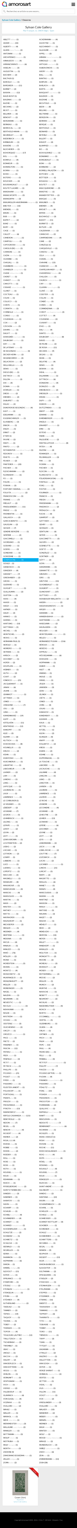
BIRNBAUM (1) (11, 142)
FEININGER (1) (47, 453)
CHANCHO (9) (48, 266)
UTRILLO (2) (47, 1353)
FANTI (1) (9, 443)
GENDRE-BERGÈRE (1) (16, 531)
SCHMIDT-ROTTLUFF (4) (51, 1222)
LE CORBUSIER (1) (11, 800)
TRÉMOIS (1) (49, 1335)
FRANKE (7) (11, 499)
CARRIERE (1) (11, 252)
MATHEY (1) (14, 910)
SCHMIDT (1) (10, 1222)
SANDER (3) (11, 1193)
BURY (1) (8, 227)
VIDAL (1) (45, 1385)
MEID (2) (44, 928)
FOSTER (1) (47, 489)
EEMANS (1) (46, 415)
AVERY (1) (46, 71)
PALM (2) (46, 1041)
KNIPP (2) (46, 740)
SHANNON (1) (12, 1257)
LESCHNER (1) (48, 829)
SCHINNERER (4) (12, 1218)
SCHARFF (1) (10, 1208)
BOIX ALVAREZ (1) (49, 153)
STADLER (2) (46, 1278)
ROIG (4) (47, 1154)
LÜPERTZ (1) (11, 871)
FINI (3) (45, 461)
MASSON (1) (46, 903)
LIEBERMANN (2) (48, 843)
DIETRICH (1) (11, 376)
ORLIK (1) (45, 1031)
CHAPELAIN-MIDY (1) (50, 269)
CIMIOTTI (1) (10, 284)
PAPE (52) (44, 1045)
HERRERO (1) (12, 648)
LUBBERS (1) (11, 861)
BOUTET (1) (46, 184)
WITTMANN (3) (13, 1434)
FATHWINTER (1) (18, 450)
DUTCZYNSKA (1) (50, 407)
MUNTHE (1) (47, 988)
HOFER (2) (9, 662)
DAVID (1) (46, 340)
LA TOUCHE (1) (48, 761)
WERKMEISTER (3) (14, 1423)
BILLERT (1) (45, 138)
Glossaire (55, 1520)
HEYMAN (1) (11, 652)
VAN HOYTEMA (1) (13, 1367)
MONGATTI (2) (47, 956)
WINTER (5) (47, 1431)
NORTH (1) (46, 1013)
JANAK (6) (9, 687)
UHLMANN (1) (47, 1349)
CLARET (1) (9, 291)
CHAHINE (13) (47, 262)
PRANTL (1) (9, 1098)
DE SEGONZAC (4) (16, 351)
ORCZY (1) (9, 1031)
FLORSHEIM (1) (12, 475)
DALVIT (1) (10, 333)
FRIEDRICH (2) (49, 507)
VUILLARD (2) (12, 1406)
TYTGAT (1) (47, 1346)
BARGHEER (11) (12, 85)
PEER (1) (9, 1055)
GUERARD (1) (11, 584)
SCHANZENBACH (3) (50, 1204)
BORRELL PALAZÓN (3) (51, 170)
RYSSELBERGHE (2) (14, 1186)
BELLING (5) (46, 110)
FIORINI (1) (46, 464)
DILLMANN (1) (48, 376)
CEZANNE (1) (10, 259)
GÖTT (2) (45, 560)
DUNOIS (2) (46, 404)
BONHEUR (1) (10, 163)
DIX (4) (8, 383)
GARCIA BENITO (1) (15, 521)
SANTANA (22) (48, 1197)
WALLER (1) (10, 1413)
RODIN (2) (10, 1151)
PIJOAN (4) (45, 1077)
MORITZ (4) (10, 970)
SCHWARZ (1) (11, 1236)
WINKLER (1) (11, 1431)
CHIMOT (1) (11, 280)
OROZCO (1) (14, 1034)
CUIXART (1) (47, 322)
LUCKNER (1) (51, 864)
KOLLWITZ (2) (47, 744)
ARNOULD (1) (47, 61)
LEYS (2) (45, 839)
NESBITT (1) (48, 995)
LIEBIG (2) (9, 846)
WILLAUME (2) (14, 1427)
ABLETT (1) (11, 39)
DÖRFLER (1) (11, 390)
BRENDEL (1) (10, 209)
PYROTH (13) (11, 1108)
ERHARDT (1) (49, 425)
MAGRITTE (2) (47, 878)
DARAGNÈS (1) (14, 337)
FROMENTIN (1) (12, 514)
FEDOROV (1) (12, 453)
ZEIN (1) (44, 1455)
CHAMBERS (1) (14, 266)
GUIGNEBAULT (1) (48, 584)
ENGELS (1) (46, 422)
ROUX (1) (9, 1176)
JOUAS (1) (46, 708)
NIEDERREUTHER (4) (51, 1006)
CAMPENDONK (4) (50, 238)
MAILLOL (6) (47, 882)
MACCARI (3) (10, 875)
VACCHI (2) (10, 1356)
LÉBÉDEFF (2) (10, 807)
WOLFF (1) (10, 1438)
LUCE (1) (11, 864)
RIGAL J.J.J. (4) (9, 1140)
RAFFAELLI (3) (50, 1112)
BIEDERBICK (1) (13, 138)
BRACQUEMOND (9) (49, 188)
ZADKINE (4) (8, 1452)
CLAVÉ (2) (46, 291)
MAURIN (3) (47, 914)
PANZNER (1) (10, 1045)
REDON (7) (10, 1123)
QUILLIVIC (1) (47, 1108)
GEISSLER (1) (46, 528)
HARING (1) (10, 620)
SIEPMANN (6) (12, 1261)
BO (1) (43, 149)
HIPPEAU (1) (48, 652)
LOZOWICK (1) (47, 857)
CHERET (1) (10, 276)
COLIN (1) (9, 298)
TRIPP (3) (46, 1338)
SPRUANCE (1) (12, 1278)
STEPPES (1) (47, 1292)
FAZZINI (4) (46, 450)
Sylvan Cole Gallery (11, 20)
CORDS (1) (45, 305)
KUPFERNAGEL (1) (49, 758)
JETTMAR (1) (11, 698)
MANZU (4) (47, 889)
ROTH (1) (9, 1169)
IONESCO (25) (12, 680)
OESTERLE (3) (12, 1023)
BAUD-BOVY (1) (10, 96)
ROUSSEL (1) (12, 1172)
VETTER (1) (46, 1381)
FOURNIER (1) (50, 492)
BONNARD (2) (47, 167)
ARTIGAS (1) (48, 64)
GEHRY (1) (45, 524)
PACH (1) (45, 1038)
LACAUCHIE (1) (49, 769)
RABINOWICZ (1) (13, 1112)
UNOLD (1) (9, 1353)
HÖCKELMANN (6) (50, 655)
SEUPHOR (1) (47, 1254)
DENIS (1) (10, 369)
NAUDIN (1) (11, 995)
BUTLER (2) (45, 227)
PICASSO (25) (11, 1073)
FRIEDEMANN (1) (48, 503)
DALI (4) (45, 330)
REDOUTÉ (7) (50, 1123)
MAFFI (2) (44, 875)
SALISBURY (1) (50, 1190)
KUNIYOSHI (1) (12, 758)
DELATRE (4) (47, 361)
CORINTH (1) (10, 308)
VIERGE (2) (10, 1388)
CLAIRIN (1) (49, 287)
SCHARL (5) (46, 1208)
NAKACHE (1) (48, 992)
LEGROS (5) (11, 815)
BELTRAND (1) (48, 114)
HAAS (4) (9, 599)
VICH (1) (9, 1385)
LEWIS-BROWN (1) (13, 839)
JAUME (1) (10, 691)
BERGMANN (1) (12, 121)
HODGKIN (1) (48, 659)
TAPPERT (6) (47, 1314)
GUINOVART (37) (48, 592)
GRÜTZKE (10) (49, 581)
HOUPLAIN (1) (12, 666)
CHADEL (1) (46, 259)
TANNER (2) (10, 1310)
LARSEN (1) (45, 786)
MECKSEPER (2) (13, 924)
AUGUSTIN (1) (11, 71)
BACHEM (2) (10, 75)
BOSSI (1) (10, 174)
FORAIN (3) (9, 485)
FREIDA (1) (46, 499)
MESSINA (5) (12, 938)
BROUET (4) (47, 209)
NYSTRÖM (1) (12, 1016)
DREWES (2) (11, 397)
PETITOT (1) (52, 1062)
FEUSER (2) (10, 461)
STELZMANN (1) (48, 1289)
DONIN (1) (11, 386)
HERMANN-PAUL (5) (11, 641)
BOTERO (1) (12, 177)
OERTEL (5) (46, 1020)
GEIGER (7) (9, 528)
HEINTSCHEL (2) (13, 634)
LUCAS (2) (46, 861)
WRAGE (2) (46, 1441)
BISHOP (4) (46, 142)
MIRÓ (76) (9, 953)
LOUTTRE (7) (47, 854)
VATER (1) (45, 1367)
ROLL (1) (9, 1158)
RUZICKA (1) (46, 1183)
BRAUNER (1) (47, 202)
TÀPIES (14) (10, 1314)
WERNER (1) (46, 1423)
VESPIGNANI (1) (12, 1381)
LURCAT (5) (46, 871)
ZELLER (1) (11, 1459)
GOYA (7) (46, 563)
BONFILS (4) (10, 160)
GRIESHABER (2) (11, 577)
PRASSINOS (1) (48, 1098)
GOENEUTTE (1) (49, 546)
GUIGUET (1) (14, 588)
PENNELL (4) (47, 1059)
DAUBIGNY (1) (13, 340)
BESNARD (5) (47, 131)
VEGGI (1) (10, 1370)
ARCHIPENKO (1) (14, 57)
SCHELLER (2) (48, 1211)
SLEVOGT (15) (11, 1271)
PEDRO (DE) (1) (47, 1052)
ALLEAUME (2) (48, 50)
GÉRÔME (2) (12, 535)
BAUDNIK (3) (12, 99)
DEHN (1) (45, 358)
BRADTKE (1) (47, 192)
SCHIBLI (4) (12, 1215)
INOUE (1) (45, 676)
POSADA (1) (50, 1094)
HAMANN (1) (46, 613)
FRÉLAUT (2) (10, 503)
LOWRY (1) (9, 857)
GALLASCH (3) (11, 517)
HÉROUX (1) (46, 645)
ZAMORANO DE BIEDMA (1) (17, 1455)
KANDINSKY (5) (48, 715)
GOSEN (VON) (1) (13, 560)
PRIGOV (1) (10, 1101)
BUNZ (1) (10, 223)
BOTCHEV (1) (46, 174)
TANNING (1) (48, 1310)
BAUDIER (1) (46, 96)
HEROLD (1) (9, 645)
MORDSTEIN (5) (14, 963)
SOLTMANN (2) (47, 1271)
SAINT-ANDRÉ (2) (51, 1186)
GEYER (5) (48, 535)
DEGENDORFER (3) (13, 358)
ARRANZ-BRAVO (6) (15, 64)
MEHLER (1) (11, 928)
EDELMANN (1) (12, 415)
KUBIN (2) (45, 751)
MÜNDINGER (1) (13, 988)
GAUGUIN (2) (10, 524)
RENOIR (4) (13, 1130)
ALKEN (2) (12, 50)
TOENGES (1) (11, 1328)
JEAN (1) (45, 691)
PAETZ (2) (9, 1041)
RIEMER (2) (10, 1137)
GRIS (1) (44, 577)
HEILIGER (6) (48, 630)
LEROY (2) (10, 829)
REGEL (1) (9, 1126)
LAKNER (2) (10, 772)
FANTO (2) (11, 446)
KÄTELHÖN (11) (13, 723)
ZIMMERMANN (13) (49, 1459)
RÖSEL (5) (45, 1161)
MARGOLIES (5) (12, 896)
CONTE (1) (11, 305)
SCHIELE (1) (46, 1215)
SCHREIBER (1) (48, 1229)
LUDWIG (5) (11, 868)
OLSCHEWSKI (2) (12, 1027)
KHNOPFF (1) (12, 730)
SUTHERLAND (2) (15, 1303)
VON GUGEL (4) (12, 1399)
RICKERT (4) (12, 1133)
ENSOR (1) (10, 425)
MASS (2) (9, 903)
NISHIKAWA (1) (13, 1009)
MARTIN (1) (11, 900)
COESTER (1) (46, 294)
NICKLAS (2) (46, 1002)
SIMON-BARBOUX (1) (51, 1264)
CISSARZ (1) (14, 287)
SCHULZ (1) (48, 1232)
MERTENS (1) (13, 935)
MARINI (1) (46, 896)
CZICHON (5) (12, 326)
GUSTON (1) (10, 595)
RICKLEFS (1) (46, 1133)
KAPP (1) (9, 719)
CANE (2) (45, 241)
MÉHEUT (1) (47, 924)
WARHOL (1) (10, 1416)
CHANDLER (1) (14, 269)
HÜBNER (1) (11, 669)
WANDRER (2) (47, 1413)
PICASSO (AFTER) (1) (50, 1073)
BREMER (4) (46, 206)
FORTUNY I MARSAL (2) (16, 489)
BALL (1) (45, 75)
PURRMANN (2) (47, 1105)
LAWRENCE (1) (47, 793)
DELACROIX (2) (12, 361)
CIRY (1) (45, 284)
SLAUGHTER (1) (47, 1268)
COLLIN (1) (46, 298)
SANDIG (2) (46, 1193)
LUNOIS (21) (48, 868)
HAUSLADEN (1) (48, 627)
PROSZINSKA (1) (12, 1105)
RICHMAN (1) (47, 1130)
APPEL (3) (45, 53)
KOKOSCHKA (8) (12, 744)
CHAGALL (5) (10, 262)
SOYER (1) (10, 1275)
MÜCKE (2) (47, 977)
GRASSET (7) (11, 574)
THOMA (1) (10, 1321)
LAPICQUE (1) (12, 786)
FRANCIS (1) (46, 496)
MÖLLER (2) (10, 956)
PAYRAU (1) (12, 1052)
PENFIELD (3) (11, 1059)
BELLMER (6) (10, 114)
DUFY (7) (45, 400)
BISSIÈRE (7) (11, 145)
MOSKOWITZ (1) (11, 974)
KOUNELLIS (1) (12, 747)
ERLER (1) (9, 429)
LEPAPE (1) (11, 825)
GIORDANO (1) (11, 542)
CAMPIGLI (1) (12, 241)
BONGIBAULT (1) (49, 160)
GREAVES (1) (47, 574)
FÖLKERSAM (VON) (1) (51, 478)
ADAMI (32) (10, 43)
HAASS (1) (9, 602)
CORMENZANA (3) (49, 308)
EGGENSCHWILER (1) (14, 418)
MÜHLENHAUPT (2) (13, 981)
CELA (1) (47, 255)
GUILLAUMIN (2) (13, 592)
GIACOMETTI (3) (49, 538)
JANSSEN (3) (46, 687)
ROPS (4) (50, 1158)
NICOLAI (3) (15, 1006)
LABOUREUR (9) (14, 769)
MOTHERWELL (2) (49, 974)
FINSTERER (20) (12, 464)
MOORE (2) (46, 960)
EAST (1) (9, 411)
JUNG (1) (10, 712)
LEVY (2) (45, 836)
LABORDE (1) (46, 765)
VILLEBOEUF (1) (12, 1392)
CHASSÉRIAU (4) (50, 273)
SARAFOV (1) (11, 1200)
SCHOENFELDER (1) (14, 1229)
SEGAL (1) (46, 1246)
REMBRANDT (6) (53, 1126)
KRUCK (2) (11, 751)
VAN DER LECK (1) (12, 1363)
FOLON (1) (12, 482)
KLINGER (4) (46, 737)
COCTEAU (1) (11, 294)
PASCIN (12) (10, 1048)
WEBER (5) (48, 1416)
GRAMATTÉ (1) (48, 570)
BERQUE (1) (46, 124)
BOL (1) (10, 156)
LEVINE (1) (45, 832)
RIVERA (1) (10, 1144)
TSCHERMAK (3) (12, 1342)
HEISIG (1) (10, 638)
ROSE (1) (9, 1161)
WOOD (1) (50, 1438)
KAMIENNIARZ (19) (13, 715)
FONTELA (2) (46, 482)
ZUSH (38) (43, 1462)
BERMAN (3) (47, 121)
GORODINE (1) (12, 556)
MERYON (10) (47, 935)
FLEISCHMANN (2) (13, 471)
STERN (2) (10, 1296)
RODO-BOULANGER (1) (52, 1151)
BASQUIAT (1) (49, 92)
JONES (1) (12, 701)
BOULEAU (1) (47, 181)
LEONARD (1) (48, 822)
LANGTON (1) (47, 783)
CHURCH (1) (50, 280)
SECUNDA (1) (47, 1243)
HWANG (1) (45, 673)
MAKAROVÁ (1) (11, 885)
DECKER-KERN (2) (13, 354)
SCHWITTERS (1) (48, 1239)
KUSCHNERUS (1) (13, 761)
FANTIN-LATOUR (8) (53, 443)
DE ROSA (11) (48, 347)
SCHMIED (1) (14, 1225)
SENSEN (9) (45, 1250)
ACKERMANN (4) (48, 39)
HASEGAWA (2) (48, 623)
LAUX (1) (10, 793)
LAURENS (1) (48, 790)
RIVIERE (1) (46, 1144)
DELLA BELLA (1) (13, 365)
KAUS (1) (44, 723)
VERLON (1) (10, 1374)
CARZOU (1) (46, 252)
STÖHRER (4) (11, 1300)
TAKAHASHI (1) (48, 1307)
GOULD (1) (8, 563)
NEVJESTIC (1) (12, 1002)
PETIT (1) (9, 1062)
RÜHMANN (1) (11, 1179)
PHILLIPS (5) (10, 1069)
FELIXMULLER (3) (49, 457)
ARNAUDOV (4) (12, 61)
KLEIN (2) (46, 733)
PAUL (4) (45, 1048)
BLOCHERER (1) (11, 149)
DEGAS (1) (45, 354)
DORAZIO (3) (47, 386)
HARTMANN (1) (49, 620)
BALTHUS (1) (8, 78)
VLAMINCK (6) (13, 1395)
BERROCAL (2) (12, 128)
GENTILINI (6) (47, 531)
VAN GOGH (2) (48, 1363)
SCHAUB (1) (10, 1211)
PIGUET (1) (11, 1077)
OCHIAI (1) (10, 1020)
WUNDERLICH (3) (48, 1445)
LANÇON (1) (47, 776)
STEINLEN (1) (16, 1289)
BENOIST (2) (10, 117)
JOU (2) (8, 708)
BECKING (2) (10, 107)
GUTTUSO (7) (47, 595)
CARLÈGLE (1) (45, 245)
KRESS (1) (45, 747)
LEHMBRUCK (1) (13, 818)
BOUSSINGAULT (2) (15, 184)
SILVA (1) (47, 1261)
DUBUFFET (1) (11, 400)
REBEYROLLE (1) (11, 1119)
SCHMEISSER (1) (47, 1218)
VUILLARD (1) (48, 1406)
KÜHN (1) (9, 754)
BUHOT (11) (46, 220)
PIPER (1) (9, 1080)
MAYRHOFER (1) (13, 917)
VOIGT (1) (48, 1395)
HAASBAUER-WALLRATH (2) (54, 599)
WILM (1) (45, 1427)
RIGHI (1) (46, 1140)
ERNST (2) (9, 432)
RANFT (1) (46, 1115)
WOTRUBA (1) (11, 1441)
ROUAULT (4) (48, 1169)
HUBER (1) (47, 666)
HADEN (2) (50, 602)
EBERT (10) (46, 411)
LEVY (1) (10, 836)
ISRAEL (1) (46, 680)
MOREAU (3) (48, 963)
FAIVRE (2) (9, 439)
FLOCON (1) (46, 471)
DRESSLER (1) (50, 393)
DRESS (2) (10, 393)
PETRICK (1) (12, 1066)
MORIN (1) (10, 967)
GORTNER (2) (46, 556)
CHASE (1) (13, 273)
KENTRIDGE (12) (13, 726)
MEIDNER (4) (11, 931)
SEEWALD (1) (11, 1246)
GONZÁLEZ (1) (47, 553)
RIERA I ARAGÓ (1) (47, 1137)
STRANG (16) (46, 1300)
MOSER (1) (46, 970)
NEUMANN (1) (10, 999)
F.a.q (61, 1520)
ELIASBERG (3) (11, 422)
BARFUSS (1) (45, 82)
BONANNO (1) (48, 156)
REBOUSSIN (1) (48, 1119)
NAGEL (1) (9, 992)
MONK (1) (9, 960)
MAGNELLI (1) (12, 878)
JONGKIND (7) (14, 705)
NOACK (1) (47, 1009)
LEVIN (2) (8, 832)
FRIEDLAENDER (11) (14, 507)
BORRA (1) (10, 170)
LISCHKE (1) (10, 850)
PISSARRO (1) (12, 1084)
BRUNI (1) (9, 213)
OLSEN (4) (45, 1027)
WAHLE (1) (9, 1409)
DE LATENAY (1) (12, 347)
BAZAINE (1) (46, 99)
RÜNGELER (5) (50, 1179)
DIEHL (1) (47, 372)
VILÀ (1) (47, 1388)
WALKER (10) (46, 1409)
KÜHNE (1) (46, 754)
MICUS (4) (10, 942)
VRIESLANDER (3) (50, 1402)
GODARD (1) (11, 546)
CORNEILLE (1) (13, 312)
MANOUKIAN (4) (13, 889)
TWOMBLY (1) (10, 1346)
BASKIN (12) (11, 92)
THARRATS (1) (49, 1317)
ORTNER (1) (46, 1034)
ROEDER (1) (10, 1154)
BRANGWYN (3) (12, 199)
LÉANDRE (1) (47, 804)
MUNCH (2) (46, 984)
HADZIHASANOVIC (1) (51, 606)
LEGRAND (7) (10, 811)
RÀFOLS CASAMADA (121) (16, 1115)
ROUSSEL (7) (48, 1172)
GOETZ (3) (46, 549)
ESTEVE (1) (47, 432)
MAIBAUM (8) (11, 882)
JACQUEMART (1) (12, 684)
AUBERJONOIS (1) (49, 68)
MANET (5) (47, 885)
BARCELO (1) (11, 82)
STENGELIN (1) (13, 1292)
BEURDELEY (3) (12, 135)
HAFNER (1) (10, 609)
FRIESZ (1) (10, 510)
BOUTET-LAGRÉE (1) (13, 188)
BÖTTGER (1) (47, 177)
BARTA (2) (46, 89)
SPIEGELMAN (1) (47, 1275)
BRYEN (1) (46, 213)
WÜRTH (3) (12, 1448)
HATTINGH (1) (10, 627)
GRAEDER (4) (10, 570)
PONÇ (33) (45, 1091)
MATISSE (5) (46, 910)
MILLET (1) (48, 942)
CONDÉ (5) (46, 301)
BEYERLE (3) (47, 135)
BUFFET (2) (11, 220)
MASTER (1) (12, 907)
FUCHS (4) (45, 514)
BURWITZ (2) (46, 223)
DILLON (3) (12, 379)
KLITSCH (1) (10, 740)
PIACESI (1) (46, 1069)
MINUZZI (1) (11, 949)
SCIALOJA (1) (10, 1243)
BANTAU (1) (46, 78)
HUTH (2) (10, 673)
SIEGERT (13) (49, 1257)
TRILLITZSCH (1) (12, 1338)
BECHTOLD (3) (47, 103)
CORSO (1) (11, 315)
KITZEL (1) (46, 730)
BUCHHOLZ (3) (47, 216)
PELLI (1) (45, 1055)
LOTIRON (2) (11, 854)
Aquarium (20, 1500)
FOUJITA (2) (15, 492)
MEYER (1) (47, 938)
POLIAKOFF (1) (12, 1091)
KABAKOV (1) (46, 712)
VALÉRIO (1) (48, 1356)
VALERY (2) (9, 1360)
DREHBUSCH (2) (48, 390)
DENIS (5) (46, 365)
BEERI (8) (45, 107)
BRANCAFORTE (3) (14, 195)
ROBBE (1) (10, 1147)
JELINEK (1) (46, 694)
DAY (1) (9, 344)
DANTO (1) (46, 333)
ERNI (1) (44, 429)
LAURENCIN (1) (12, 790)
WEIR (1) (11, 1420)
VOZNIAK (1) (12, 1402)
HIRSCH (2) (10, 655)
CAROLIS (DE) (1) (13, 248)
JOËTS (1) (45, 698)
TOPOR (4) (10, 1331)
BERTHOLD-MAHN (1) (15, 131)
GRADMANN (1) (48, 567)
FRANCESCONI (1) (13, 496)
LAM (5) (9, 776)
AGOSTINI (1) (47, 43)
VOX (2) (46, 1399)
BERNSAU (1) (10, 124)
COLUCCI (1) (10, 301)
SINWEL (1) (11, 1268)
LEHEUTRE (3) (48, 815)
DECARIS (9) (46, 351)
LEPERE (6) (48, 825)
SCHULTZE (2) (12, 1232)
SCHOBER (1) (48, 1225)
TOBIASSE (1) (47, 1324)
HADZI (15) (10, 606)
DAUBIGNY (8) (51, 337)
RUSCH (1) (9, 1183)
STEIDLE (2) (11, 1285)
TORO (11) (45, 1331)
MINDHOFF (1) (47, 946)
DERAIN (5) (46, 369)
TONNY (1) (47, 1328)
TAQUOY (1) (11, 1317)
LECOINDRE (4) (49, 807)
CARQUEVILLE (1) (48, 248)
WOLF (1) (44, 1434)
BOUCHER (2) (11, 181)
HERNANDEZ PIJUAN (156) (52, 641)
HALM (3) (9, 613)
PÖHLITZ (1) (47, 1087)
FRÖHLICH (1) (47, 510)
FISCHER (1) (10, 468)
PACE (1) (10, 1038)
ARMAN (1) (50, 57)
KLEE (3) (8, 733)
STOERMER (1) (47, 1296)
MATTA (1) (10, 914)
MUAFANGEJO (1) (12, 977)
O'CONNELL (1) (50, 1016)
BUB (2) (9, 216)
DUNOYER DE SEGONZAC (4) (18, 407)
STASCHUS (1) (47, 1282)
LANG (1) (44, 779)
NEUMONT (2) (48, 999)
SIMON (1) (9, 1264)
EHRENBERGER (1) (51, 418)
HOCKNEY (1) (11, 659)
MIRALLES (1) (46, 949)
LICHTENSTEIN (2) (12, 843)
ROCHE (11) (46, 1147)
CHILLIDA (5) (47, 276)
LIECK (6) (47, 846)
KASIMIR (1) (46, 719)
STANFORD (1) (11, 1282)
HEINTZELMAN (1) (52, 634)
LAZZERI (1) (47, 797)
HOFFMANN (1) (47, 662)
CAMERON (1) (13, 238)
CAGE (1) (9, 230)
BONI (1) (45, 163)
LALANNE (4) (47, 772)
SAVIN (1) (10, 1204)
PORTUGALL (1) (12, 1094)
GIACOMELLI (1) (12, 538)
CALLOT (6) (11, 234)
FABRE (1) (46, 436)
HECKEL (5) (10, 630)
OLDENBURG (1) (48, 1023)
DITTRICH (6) (47, 379)
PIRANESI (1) (50, 1080)
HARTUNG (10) (11, 623)
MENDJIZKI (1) (48, 931)
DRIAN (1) (49, 397)
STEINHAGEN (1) (49, 1285)
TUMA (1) (45, 1342)
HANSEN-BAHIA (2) (51, 616)
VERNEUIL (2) (50, 1374)
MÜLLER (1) (46, 981)
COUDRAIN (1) (12, 319)
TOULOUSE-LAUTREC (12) (17, 1335)
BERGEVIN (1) (47, 117)
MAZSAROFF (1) (12, 921)
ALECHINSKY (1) (48, 46)
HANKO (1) (10, 616)
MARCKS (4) (11, 892)
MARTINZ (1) (46, 900)
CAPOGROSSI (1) (14, 245)
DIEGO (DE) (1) (11, 372)
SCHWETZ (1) (10, 1239)
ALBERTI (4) (10, 46)
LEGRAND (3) (46, 811)
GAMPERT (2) (46, 517)
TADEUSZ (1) (11, 1307)
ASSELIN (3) (11, 68)
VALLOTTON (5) (47, 1360)
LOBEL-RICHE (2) (49, 850)
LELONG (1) (10, 822)
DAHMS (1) (10, 330)
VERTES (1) (46, 1377)
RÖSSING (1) (46, 1165)
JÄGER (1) (46, 684)
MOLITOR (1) (48, 953)
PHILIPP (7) (48, 1066)
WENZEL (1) (47, 1420)
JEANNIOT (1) (14, 694)
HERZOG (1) (46, 648)
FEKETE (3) (10, 457)
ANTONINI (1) (12, 53)
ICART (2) (9, 676)
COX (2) (10, 322)
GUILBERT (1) (48, 588)
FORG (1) (46, 485)
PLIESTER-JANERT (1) (14, 1087)
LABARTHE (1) (12, 765)
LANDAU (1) (10, 779)
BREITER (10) (11, 206)
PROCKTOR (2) (48, 1101)
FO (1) (7, 478)
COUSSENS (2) (48, 319)
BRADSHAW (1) (13, 192)
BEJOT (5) (10, 110)
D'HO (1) (44, 326)
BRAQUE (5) (47, 199)
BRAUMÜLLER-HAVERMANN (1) (20, 202)
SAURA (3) (46, 1200)
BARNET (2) (9, 89)
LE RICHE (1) (46, 800)
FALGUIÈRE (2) (49, 439)
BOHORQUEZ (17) (14, 153)
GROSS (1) (10, 581)
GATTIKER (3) (48, 521)
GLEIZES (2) (46, 542)
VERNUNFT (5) (12, 1377)
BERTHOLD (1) (47, 128)
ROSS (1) (8, 1165)
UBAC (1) (9, 1349)
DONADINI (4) (48, 383)
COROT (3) (51, 312)
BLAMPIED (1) (48, 145)
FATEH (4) (45, 446)
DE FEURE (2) (47, 344)
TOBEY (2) (9, 1324)
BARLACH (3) (46, 85)
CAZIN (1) (12, 255)
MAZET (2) (45, 917)
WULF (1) (10, 1445)
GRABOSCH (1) (11, 567)
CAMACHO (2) (47, 234)
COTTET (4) (47, 315)
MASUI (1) (48, 907)
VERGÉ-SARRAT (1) (49, 1370)
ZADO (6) (46, 1452)
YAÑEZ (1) (49, 1448)
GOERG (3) (11, 549)
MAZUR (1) (46, 921)
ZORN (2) (10, 1462)
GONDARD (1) (12, 553)
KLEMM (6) (10, 737)
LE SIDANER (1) (11, 804)
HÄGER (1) (47, 609)
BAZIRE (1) (10, 103)
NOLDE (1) (9, 1013)
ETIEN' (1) (7, 436)
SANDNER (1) (10, 1197)
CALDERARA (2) (49, 230)
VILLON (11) (47, 1392)
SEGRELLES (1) (11, 1250)
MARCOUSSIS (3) (48, 892)
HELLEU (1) (47, 638)
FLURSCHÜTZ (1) (48, 475)
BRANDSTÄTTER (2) (49, 195)
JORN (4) (45, 705)
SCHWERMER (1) (49, 1236)
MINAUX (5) (10, 946)
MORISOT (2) (47, 967)
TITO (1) (45, 1321)
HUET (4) (44, 669)
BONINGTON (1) (13, 167)
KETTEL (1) (47, 726)
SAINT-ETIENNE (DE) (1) (17, 1190)
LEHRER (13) (47, 818)
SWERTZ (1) (46, 1303)
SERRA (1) (10, 1254)
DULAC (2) (9, 404)
